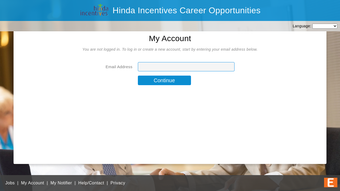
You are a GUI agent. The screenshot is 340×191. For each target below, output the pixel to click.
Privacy (117, 183)
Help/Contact (91, 183)
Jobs (10, 183)
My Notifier (61, 183)
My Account (32, 183)
